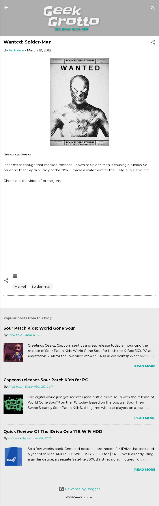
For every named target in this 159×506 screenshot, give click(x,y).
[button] (152, 43)
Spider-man (41, 286)
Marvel (20, 286)
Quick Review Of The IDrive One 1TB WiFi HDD (53, 431)
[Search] (152, 9)
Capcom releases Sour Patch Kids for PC (46, 380)
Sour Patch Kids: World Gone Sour (39, 328)
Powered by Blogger (79, 489)
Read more (144, 366)
